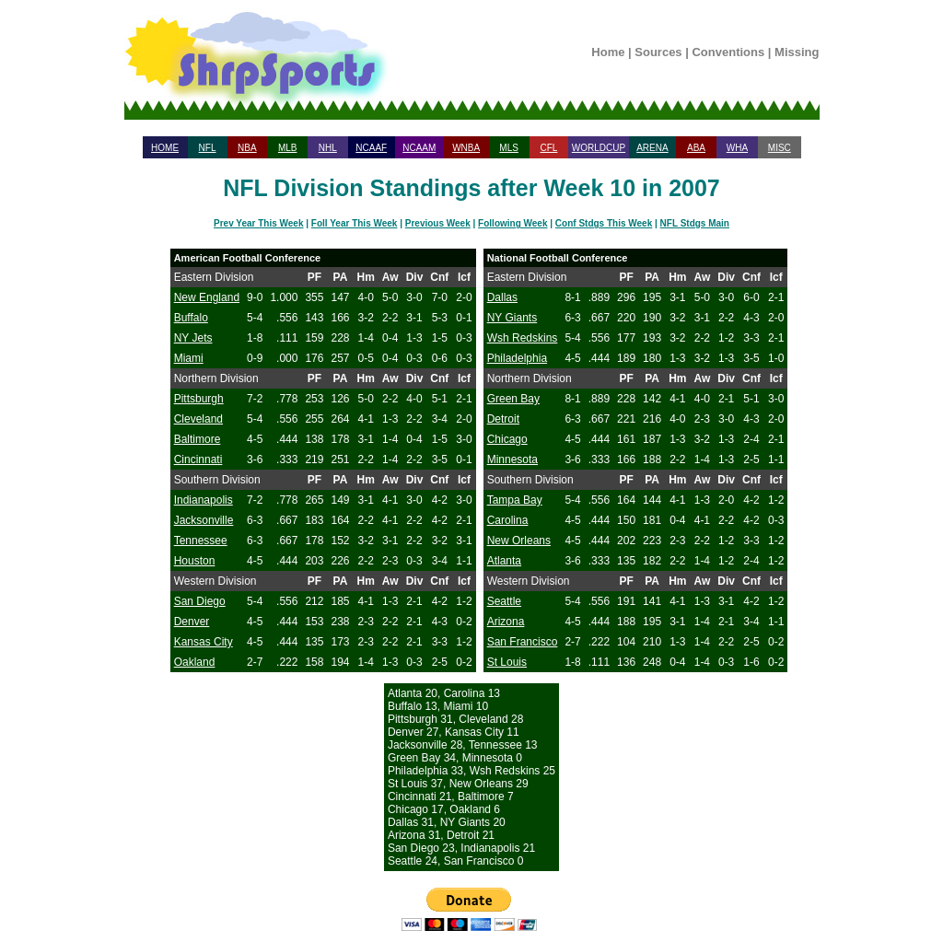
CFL (548, 148)
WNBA (466, 148)
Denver (192, 621)
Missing (796, 52)
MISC (779, 148)
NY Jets (193, 337)
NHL (328, 148)
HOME (165, 148)
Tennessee (200, 540)
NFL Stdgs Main (694, 223)
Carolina (508, 520)
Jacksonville (204, 520)
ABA (696, 148)
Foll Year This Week (354, 223)
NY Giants (512, 317)
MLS (508, 148)
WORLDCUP (598, 148)
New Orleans (519, 540)
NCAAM (419, 148)
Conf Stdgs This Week (603, 223)
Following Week (512, 223)
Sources (657, 52)
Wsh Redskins (522, 337)
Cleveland (198, 419)
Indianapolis (203, 500)
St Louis (507, 662)
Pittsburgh (199, 398)
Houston (194, 560)
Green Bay (513, 398)
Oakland (194, 662)
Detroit (503, 419)
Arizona (506, 621)
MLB (287, 148)
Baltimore (197, 439)
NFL (207, 148)
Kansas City (203, 641)
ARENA (652, 148)
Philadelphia (517, 358)
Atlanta (504, 560)
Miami (189, 358)
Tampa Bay (514, 500)
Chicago (507, 439)
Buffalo (191, 317)
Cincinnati (198, 459)
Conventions (728, 52)
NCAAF (371, 148)
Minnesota (512, 459)
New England (206, 297)
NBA (247, 148)
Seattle (504, 601)
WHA (737, 148)
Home (607, 52)
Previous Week (438, 223)
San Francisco (522, 641)
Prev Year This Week (258, 223)
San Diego (200, 601)
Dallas (502, 297)
